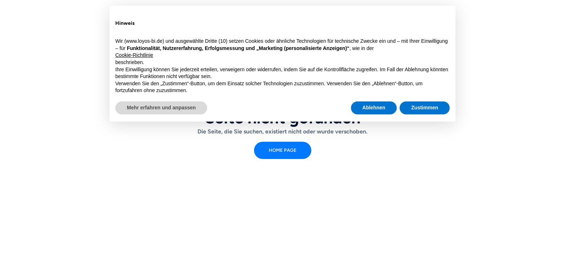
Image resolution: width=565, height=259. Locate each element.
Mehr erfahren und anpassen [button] (161, 107)
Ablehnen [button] (374, 107)
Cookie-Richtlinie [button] (134, 55)
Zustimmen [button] (424, 107)
